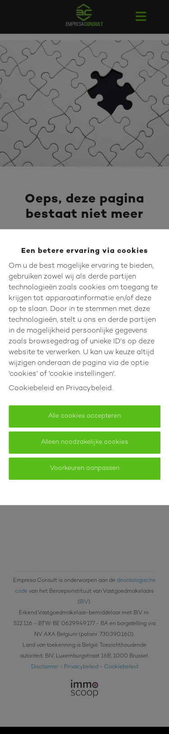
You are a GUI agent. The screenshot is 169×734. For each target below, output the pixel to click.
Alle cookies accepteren (84, 416)
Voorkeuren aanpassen (84, 468)
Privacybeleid (89, 388)
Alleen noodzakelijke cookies (84, 442)
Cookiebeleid (31, 388)
